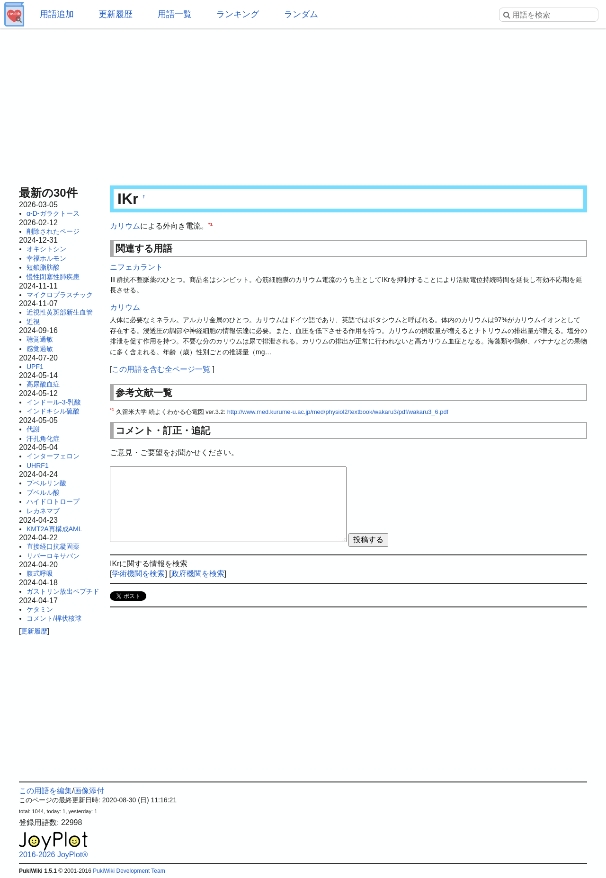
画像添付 (89, 791)
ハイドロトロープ (53, 501)
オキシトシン (46, 249)
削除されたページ (53, 231)
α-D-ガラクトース (53, 213)
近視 (33, 321)
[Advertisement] (303, 104)
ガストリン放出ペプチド (63, 591)
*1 (210, 224)
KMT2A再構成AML (54, 529)
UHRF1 (38, 465)
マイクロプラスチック (60, 295)
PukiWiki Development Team (129, 871)
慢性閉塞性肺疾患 (53, 277)
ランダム (301, 14)
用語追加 (57, 14)
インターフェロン (53, 456)
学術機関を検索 (138, 574)
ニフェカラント (136, 267)
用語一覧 (175, 14)
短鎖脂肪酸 (43, 267)
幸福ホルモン (46, 258)
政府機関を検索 (197, 574)
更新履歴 (115, 14)
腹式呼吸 (40, 573)
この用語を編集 (45, 791)
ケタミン (40, 609)
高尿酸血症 (43, 384)
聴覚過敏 (40, 339)
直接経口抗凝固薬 (53, 546)
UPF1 (35, 366)
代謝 (33, 429)
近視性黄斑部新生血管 (60, 312)
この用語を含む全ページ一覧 (161, 369)
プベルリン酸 (46, 483)
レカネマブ (43, 511)
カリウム (125, 226)
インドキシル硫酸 (53, 411)
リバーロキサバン (53, 556)
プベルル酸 (43, 492)
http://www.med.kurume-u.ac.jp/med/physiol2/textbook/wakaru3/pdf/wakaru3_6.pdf (337, 411)
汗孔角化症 (43, 438)
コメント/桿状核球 (54, 618)
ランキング (237, 14)
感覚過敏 (40, 348)
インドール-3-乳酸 (54, 402)
